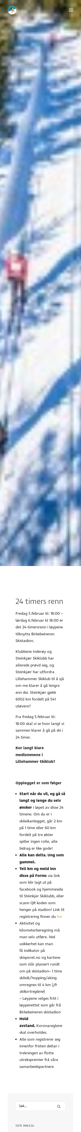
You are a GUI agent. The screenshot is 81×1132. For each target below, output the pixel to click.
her (59, 812)
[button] (71, 10)
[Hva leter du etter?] (40, 1002)
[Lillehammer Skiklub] (12, 10)
